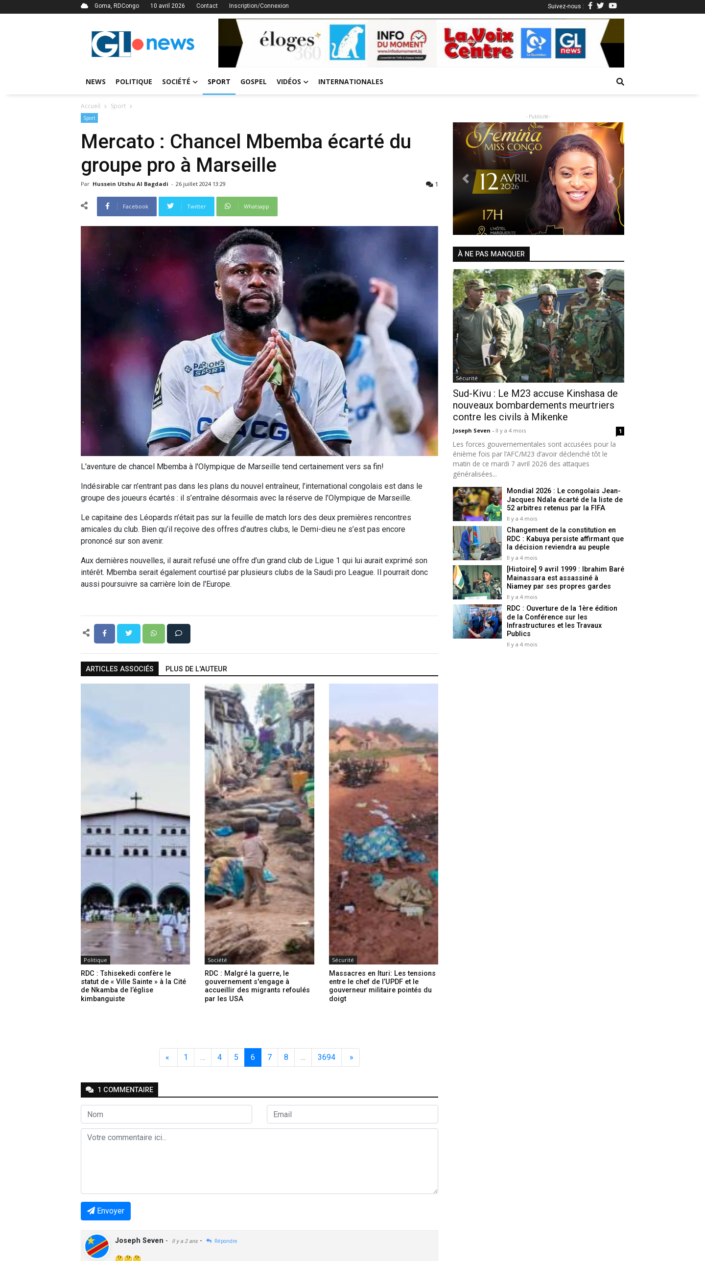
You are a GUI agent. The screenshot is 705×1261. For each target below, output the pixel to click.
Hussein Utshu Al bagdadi (131, 183)
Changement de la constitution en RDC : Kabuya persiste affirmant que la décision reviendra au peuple (565, 538)
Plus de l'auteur (196, 669)
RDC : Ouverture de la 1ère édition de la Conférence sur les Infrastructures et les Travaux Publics (562, 621)
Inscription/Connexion (259, 5)
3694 (326, 1057)
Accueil (90, 106)
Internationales (350, 81)
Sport (219, 81)
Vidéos (292, 81)
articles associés (120, 669)
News (96, 81)
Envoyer (105, 1210)
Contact (207, 5)
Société (180, 81)
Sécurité (343, 959)
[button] (248, 43)
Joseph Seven (472, 430)
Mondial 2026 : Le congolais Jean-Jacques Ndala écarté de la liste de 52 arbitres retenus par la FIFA (565, 499)
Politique (134, 81)
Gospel (253, 81)
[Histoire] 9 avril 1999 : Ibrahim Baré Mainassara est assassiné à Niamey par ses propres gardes (565, 578)
